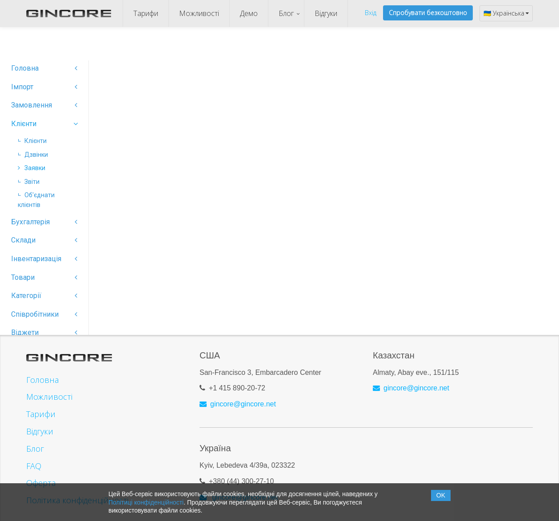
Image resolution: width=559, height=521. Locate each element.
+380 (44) (225, 477)
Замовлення (44, 105)
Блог (286, 13)
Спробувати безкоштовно (428, 12)
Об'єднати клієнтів (36, 199)
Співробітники (44, 314)
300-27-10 (257, 477)
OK (440, 495)
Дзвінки (33, 154)
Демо (249, 13)
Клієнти (44, 123)
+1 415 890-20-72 (237, 384)
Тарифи (145, 13)
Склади (44, 240)
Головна (44, 68)
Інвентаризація (44, 259)
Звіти (29, 181)
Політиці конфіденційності (146, 502)
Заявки (31, 167)
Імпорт (44, 87)
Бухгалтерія (44, 222)
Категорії (44, 295)
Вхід (370, 12)
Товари (44, 277)
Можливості (199, 13)
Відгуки (326, 13)
